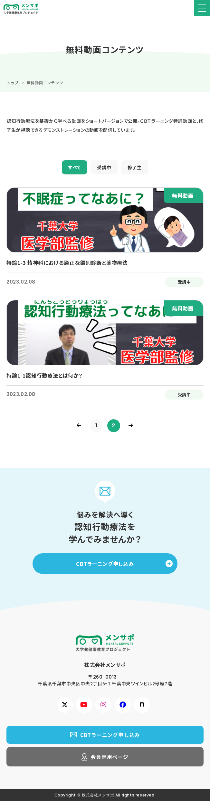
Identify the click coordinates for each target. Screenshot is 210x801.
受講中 (104, 167)
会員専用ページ (110, 757)
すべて (74, 167)
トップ (12, 82)
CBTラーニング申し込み (105, 563)
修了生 (135, 167)
